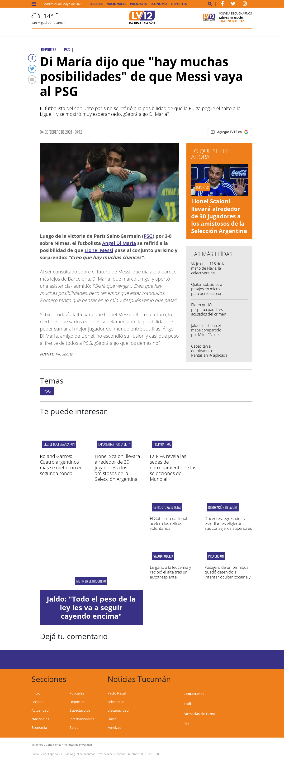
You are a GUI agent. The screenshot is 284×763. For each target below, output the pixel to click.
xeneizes (114, 727)
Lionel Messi (99, 250)
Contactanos (194, 693)
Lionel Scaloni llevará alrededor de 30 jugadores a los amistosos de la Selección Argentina (219, 216)
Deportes (179, 3)
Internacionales (82, 719)
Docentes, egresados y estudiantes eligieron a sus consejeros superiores (228, 523)
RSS (186, 723)
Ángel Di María (119, 243)
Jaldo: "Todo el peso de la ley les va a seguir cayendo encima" (91, 607)
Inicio (36, 693)
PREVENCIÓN (216, 556)
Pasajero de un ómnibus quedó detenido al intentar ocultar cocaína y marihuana (228, 574)
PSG (148, 236)
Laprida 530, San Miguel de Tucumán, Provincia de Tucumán (86, 754)
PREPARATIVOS (162, 444)
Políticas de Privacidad (78, 744)
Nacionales (116, 3)
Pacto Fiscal (117, 693)
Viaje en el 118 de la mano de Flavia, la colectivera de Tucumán (208, 270)
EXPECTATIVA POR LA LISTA (114, 444)
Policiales (138, 3)
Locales (96, 3)
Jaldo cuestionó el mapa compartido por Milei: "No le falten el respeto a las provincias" (209, 334)
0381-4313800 (151, 754)
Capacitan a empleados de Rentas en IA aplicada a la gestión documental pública (209, 355)
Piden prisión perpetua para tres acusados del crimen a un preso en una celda (208, 314)
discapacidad (118, 710)
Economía (159, 3)
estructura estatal (167, 507)
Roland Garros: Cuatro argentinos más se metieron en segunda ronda (61, 464)
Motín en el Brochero (91, 581)
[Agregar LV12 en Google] (229, 132)
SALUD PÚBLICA (163, 556)
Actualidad (40, 710)
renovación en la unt (222, 507)
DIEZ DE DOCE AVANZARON (59, 444)
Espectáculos (80, 710)
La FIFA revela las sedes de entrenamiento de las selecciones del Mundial (173, 467)
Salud (74, 727)
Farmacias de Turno (199, 713)
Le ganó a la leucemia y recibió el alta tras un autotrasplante (170, 572)
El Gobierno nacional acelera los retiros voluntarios (168, 523)
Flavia (112, 719)
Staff (187, 703)
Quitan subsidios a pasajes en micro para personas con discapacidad (206, 291)
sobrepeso (116, 702)
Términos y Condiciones (46, 744)
